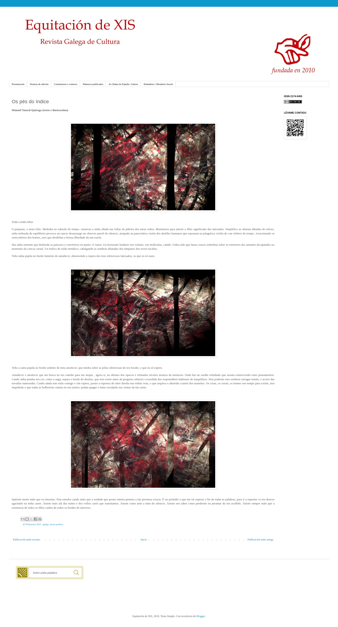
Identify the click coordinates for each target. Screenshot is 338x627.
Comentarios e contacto (65, 84)
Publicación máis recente (26, 539)
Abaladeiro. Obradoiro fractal (158, 84)
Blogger (200, 616)
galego (46, 524)
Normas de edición (39, 84)
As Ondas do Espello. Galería (123, 84)
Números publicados (93, 84)
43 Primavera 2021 (32, 524)
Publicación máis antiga (260, 539)
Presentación (18, 84)
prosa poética (56, 524)
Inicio (144, 539)
